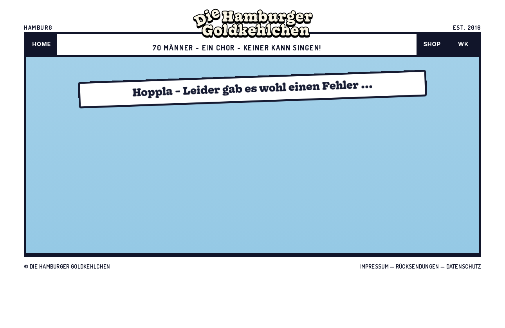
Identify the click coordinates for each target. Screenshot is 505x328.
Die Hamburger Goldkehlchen (70, 266)
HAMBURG (38, 27)
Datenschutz (463, 266)
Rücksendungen (417, 266)
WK (463, 44)
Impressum (374, 266)
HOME (41, 44)
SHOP (431, 44)
